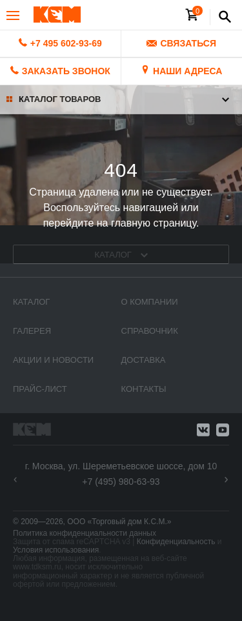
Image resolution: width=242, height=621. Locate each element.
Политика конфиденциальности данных (84, 533)
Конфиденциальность (176, 541)
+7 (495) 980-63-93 (120, 481)
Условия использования (56, 550)
